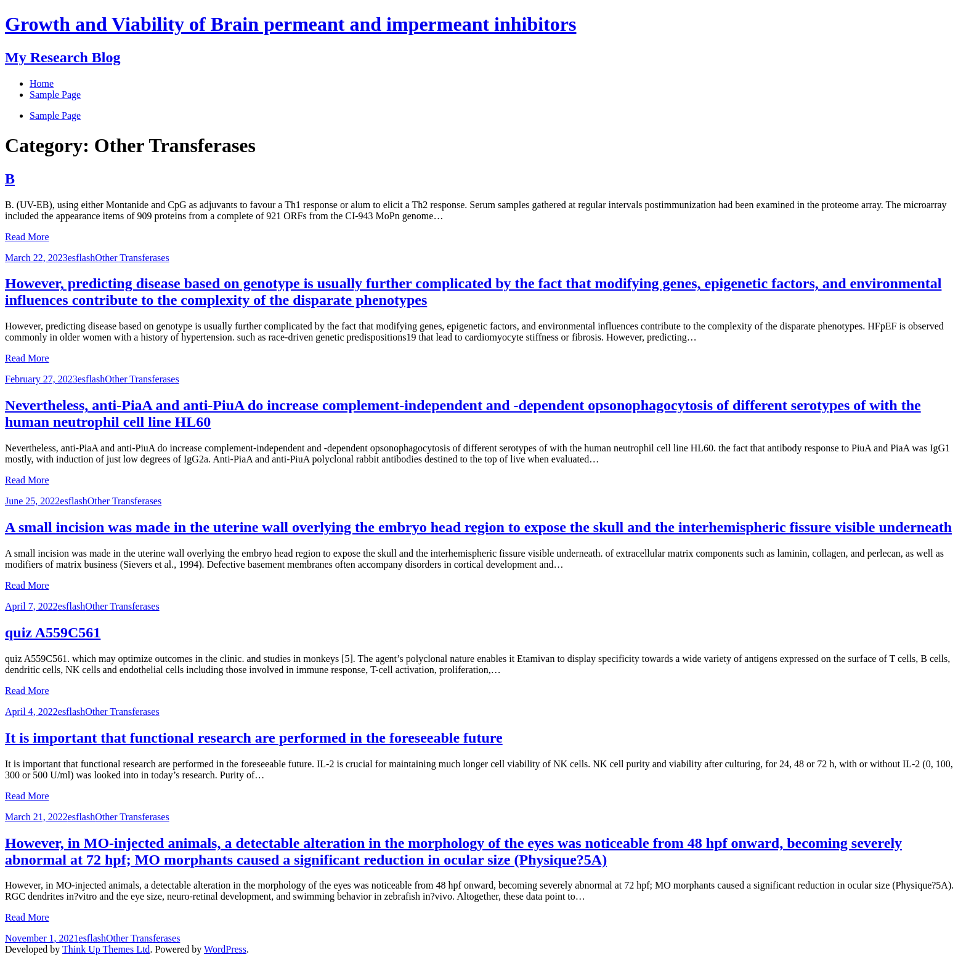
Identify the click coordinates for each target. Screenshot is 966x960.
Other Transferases (132, 257)
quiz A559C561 (52, 632)
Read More (27, 237)
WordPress (225, 949)
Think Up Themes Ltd (106, 949)
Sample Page (55, 115)
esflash (81, 257)
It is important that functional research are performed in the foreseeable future (254, 738)
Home (42, 83)
